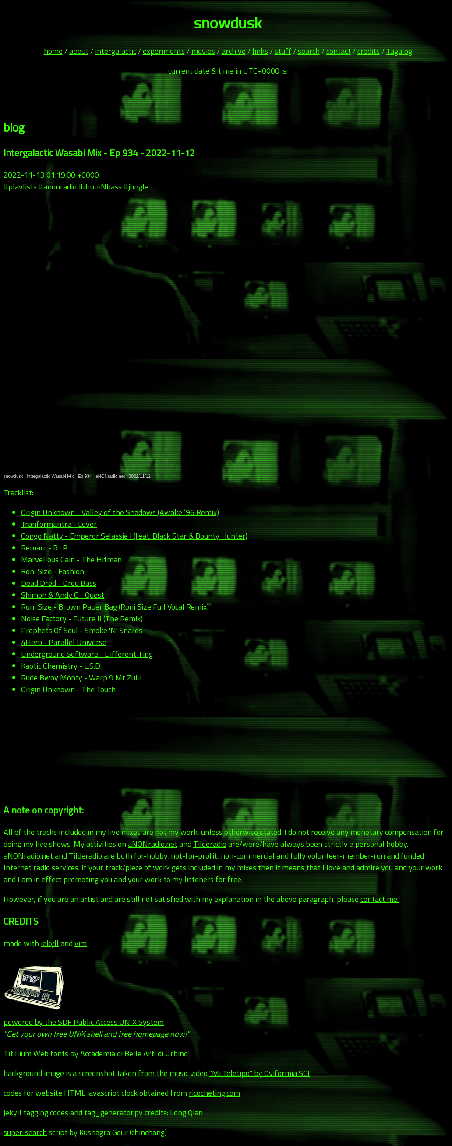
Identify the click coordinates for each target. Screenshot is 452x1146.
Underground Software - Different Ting (87, 654)
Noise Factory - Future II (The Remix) (82, 618)
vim (80, 943)
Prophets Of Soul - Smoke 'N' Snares (81, 630)
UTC (250, 71)
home (53, 51)
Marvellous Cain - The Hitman (71, 559)
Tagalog (399, 51)
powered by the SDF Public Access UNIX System (97, 1022)
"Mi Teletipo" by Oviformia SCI (259, 1073)
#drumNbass (100, 187)
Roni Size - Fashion (52, 571)
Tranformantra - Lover (59, 524)
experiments (164, 51)
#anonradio (58, 187)
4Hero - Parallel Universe (63, 642)
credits (368, 51)
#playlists (20, 187)
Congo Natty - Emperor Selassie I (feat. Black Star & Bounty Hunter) (134, 536)
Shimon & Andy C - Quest (62, 595)
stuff (283, 51)
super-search (25, 1132)
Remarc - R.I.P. (44, 548)
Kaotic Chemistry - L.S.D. (61, 666)
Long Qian (186, 1112)
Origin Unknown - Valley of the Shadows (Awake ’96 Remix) (120, 512)
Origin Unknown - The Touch (68, 689)
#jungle (136, 187)
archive (234, 51)
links (260, 51)
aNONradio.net (152, 844)
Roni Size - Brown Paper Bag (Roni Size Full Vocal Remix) (115, 607)
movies (203, 51)
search (309, 51)
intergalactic (115, 51)
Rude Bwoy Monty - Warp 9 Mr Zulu (81, 677)
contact (338, 51)
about (78, 51)
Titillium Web (26, 1053)
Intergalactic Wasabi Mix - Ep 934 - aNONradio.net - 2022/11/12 (89, 476)
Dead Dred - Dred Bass (58, 583)
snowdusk (13, 476)
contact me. (379, 899)
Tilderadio (209, 844)
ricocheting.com (214, 1093)
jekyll (50, 943)
